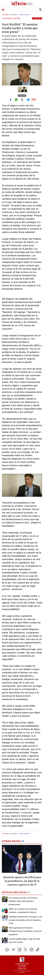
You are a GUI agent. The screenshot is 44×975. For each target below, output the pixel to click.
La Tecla (14, 15)
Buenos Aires (25, 15)
